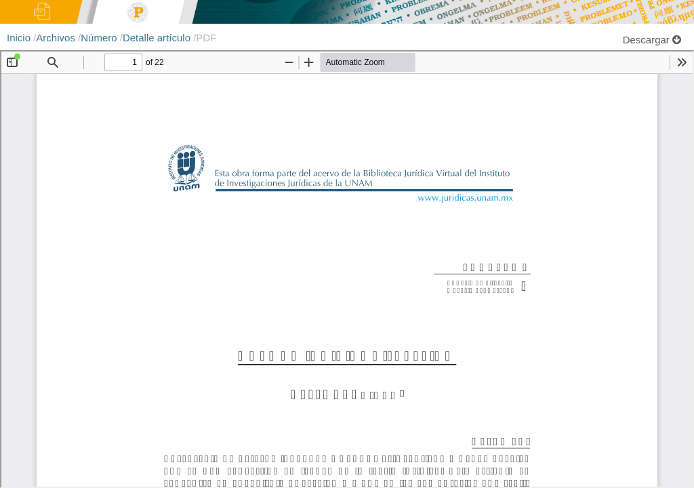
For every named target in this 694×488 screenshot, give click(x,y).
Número (100, 37)
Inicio (20, 37)
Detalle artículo (158, 37)
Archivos (57, 37)
